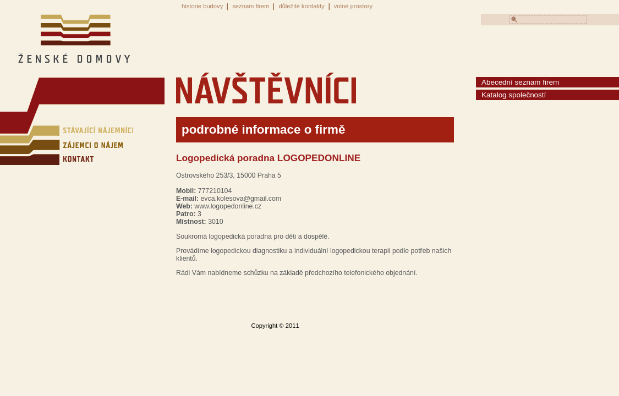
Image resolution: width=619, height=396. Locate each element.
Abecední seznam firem (520, 82)
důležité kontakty (301, 6)
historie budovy (202, 6)
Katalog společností (513, 95)
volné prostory (353, 6)
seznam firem (250, 6)
